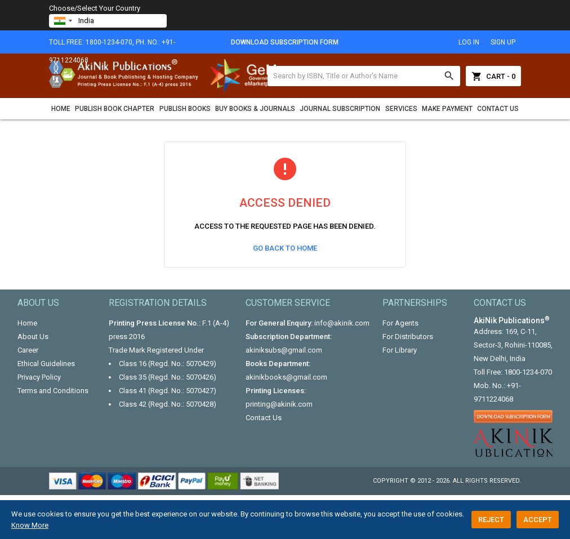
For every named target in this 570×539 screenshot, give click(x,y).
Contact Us (498, 109)
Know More (29, 525)
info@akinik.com (341, 323)
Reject (491, 519)
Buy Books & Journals (255, 109)
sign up (503, 42)
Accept (537, 519)
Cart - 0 (493, 76)
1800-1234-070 (528, 372)
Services (401, 109)
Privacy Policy (39, 377)
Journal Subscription (340, 109)
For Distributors (407, 336)
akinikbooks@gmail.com (286, 377)
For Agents (400, 323)
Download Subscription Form (285, 42)
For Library (399, 350)
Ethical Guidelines (46, 363)
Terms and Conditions (52, 390)
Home (60, 109)
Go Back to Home (285, 248)
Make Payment (447, 109)
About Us (32, 336)
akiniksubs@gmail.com (284, 350)
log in (468, 42)
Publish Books (185, 109)
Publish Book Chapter (114, 109)
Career (27, 350)
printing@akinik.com (279, 404)
